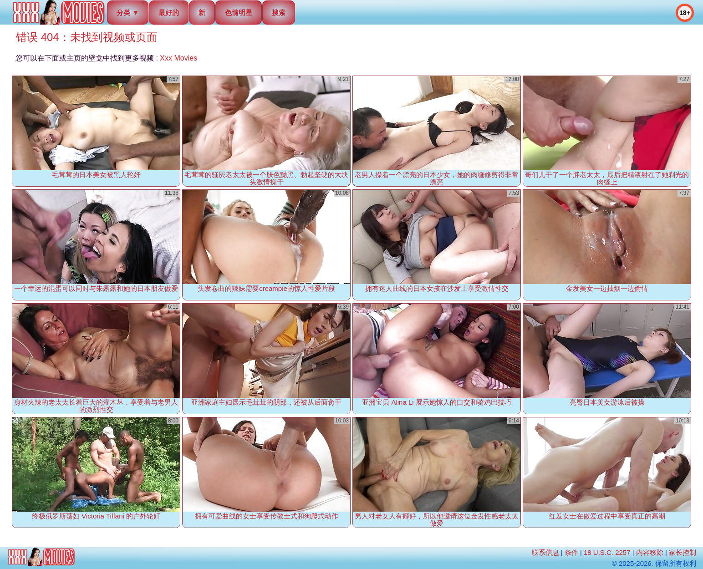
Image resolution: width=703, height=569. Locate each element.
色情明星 (238, 12)
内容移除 (649, 552)
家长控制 (682, 552)
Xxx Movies (178, 58)
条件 (571, 552)
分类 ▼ (128, 12)
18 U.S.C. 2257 (607, 552)
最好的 (168, 12)
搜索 (278, 12)
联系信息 (545, 552)
